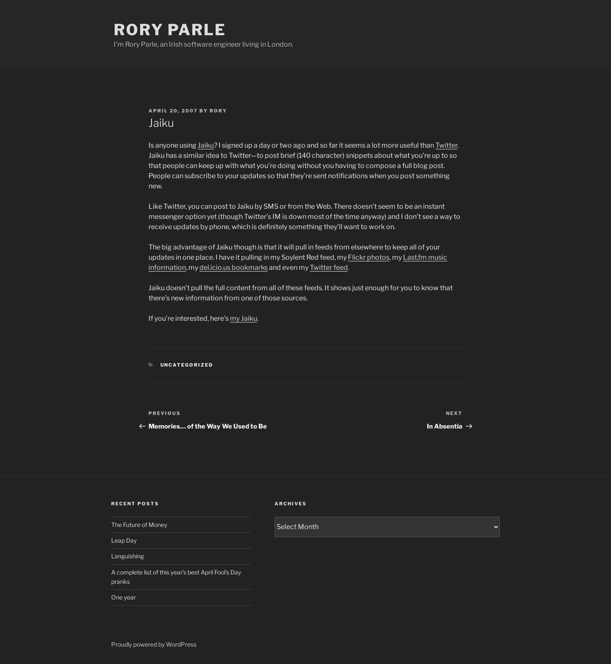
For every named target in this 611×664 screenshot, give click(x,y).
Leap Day (124, 540)
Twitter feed (329, 267)
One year (123, 597)
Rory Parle (170, 29)
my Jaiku (243, 318)
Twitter (446, 145)
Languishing (127, 556)
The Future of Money (139, 524)
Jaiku (206, 145)
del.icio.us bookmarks (233, 267)
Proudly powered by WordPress (153, 644)
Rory (218, 111)
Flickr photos (369, 257)
